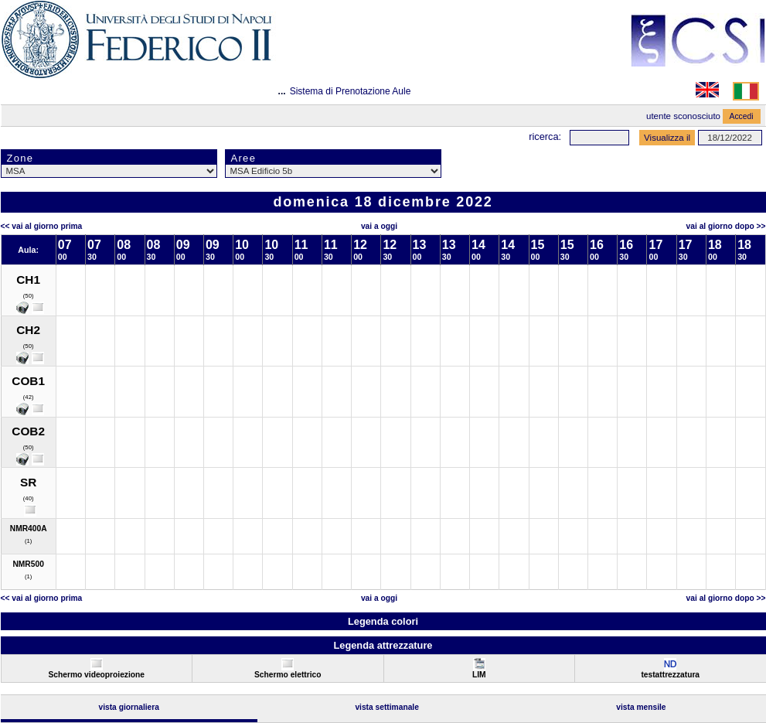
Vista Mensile (641, 707)
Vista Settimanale (387, 707)
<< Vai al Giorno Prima (42, 226)
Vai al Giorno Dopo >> (726, 226)
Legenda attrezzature (382, 645)
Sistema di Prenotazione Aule (350, 91)
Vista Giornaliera (128, 707)
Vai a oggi (379, 226)
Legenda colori (383, 621)
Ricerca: (545, 136)
